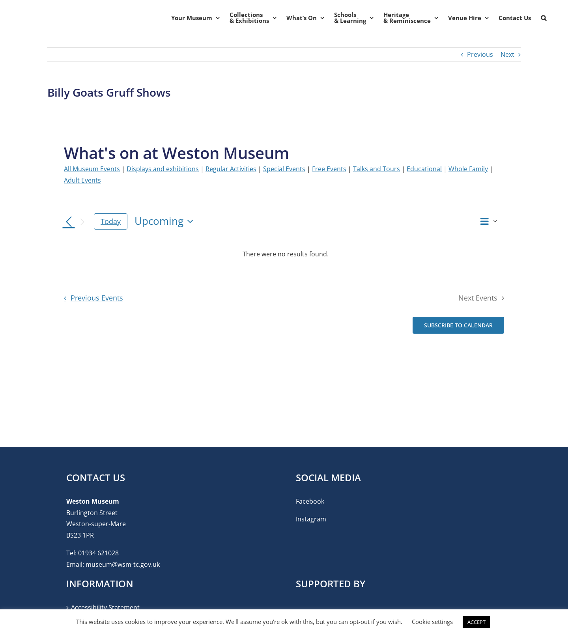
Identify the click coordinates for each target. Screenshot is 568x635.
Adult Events (82, 180)
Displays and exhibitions (163, 168)
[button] (543, 17)
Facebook (310, 501)
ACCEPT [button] (476, 622)
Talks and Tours (376, 168)
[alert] (285, 254)
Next (507, 54)
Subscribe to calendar (458, 325)
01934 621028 (98, 553)
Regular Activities (231, 168)
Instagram (311, 519)
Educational (424, 168)
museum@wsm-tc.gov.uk (123, 564)
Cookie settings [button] (432, 622)
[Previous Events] (68, 222)
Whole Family (468, 168)
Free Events (329, 168)
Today (111, 221)
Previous (480, 54)
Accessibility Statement (105, 607)
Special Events (284, 168)
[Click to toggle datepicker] (166, 221)
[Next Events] (82, 222)
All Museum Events (92, 168)
